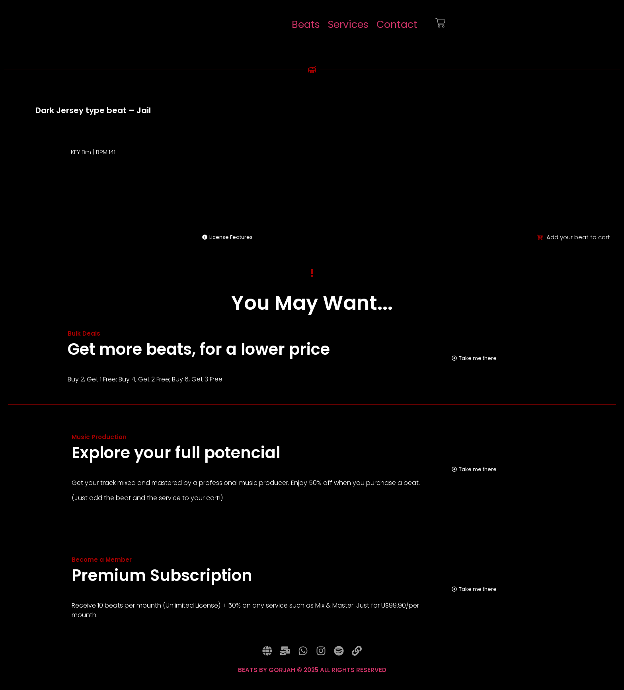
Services (348, 24)
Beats (306, 24)
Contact (396, 24)
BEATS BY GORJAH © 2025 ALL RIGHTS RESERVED (312, 678)
